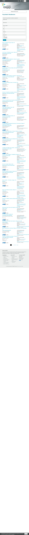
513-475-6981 (20, 86)
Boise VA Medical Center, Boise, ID (8, 42)
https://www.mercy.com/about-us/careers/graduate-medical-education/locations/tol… (20, 187)
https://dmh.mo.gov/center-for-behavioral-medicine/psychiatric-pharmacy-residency (21, 65)
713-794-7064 (20, 201)
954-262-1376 (22, 231)
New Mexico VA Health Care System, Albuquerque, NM (12, 221)
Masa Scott (3, 181)
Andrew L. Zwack (4, 208)
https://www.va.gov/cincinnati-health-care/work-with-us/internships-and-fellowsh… (21, 89)
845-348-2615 (22, 216)
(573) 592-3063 (22, 109)
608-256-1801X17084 (23, 157)
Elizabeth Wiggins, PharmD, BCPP (6, 125)
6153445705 (21, 126)
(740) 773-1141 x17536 (23, 78)
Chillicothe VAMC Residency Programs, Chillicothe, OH (12, 75)
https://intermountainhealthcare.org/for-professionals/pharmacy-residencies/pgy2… (22, 136)
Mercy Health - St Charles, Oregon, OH (9, 180)
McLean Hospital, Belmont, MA (7, 164)
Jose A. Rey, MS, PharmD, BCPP (6, 230)
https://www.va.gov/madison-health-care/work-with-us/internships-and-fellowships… (21, 161)
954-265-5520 (22, 173)
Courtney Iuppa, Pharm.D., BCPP (6, 60)
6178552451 (21, 166)
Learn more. (12, 534)
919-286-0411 (22, 94)
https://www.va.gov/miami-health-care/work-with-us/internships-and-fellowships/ (21, 196)
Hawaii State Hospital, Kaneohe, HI (8, 115)
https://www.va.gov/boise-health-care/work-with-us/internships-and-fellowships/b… (21, 50)
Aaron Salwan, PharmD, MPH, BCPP (7, 215)
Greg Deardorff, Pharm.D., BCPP (6, 108)
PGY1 (14, 36)
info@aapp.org (21, 259)
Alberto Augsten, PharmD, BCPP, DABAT (7, 172)
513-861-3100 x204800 (23, 85)
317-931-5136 (22, 102)
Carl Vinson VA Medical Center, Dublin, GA (9, 52)
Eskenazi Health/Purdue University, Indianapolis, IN (11, 100)
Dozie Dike (3, 199)
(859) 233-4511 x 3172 (23, 149)
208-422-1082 (20, 46)
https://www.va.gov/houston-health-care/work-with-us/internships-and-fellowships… (21, 205)
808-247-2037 (20, 118)
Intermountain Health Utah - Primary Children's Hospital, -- (12, 131)
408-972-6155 (20, 141)
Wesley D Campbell (5, 222)
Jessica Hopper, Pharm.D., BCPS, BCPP (7, 237)
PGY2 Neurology (14, 37)
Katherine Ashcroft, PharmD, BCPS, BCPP (8, 132)
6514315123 (21, 209)
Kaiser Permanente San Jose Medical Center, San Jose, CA (12, 138)
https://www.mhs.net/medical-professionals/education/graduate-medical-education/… (21, 177)
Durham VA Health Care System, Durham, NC (10, 92)
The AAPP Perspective (6, 262)
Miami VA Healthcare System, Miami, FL (9, 189)
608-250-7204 (20, 158)
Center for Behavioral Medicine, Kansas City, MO (11, 59)
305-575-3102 (22, 192)
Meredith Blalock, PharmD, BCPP (6, 53)
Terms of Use (19, 266)
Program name (5, 19)
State (3, 28)
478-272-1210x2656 (22, 54)
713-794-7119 (22, 200)
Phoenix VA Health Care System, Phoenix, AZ (10, 236)
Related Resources (14, 11)
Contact (22, 266)
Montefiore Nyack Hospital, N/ (7, 214)
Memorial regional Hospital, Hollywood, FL (9, 171)
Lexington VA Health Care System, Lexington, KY (11, 147)
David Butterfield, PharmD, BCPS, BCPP (7, 101)
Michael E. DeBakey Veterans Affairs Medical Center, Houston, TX (14, 198)
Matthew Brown (4, 83)
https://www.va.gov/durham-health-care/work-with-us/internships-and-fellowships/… (21, 97)
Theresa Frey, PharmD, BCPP (6, 155)
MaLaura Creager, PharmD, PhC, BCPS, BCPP (8, 165)
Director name (5, 22)
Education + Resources (6, 259)
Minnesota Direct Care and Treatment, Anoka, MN (11, 207)
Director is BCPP (5, 25)
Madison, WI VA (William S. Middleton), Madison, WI (11, 154)
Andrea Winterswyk (5, 43)
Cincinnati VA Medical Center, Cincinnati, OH (10, 82)
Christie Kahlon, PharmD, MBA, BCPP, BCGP (8, 93)
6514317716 (19, 210)
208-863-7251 (22, 45)
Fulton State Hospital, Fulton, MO (8, 107)
